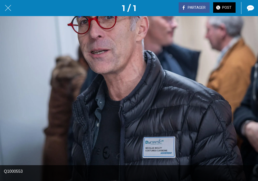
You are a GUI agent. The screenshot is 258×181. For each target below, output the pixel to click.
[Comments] (250, 8)
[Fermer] (8, 8)
